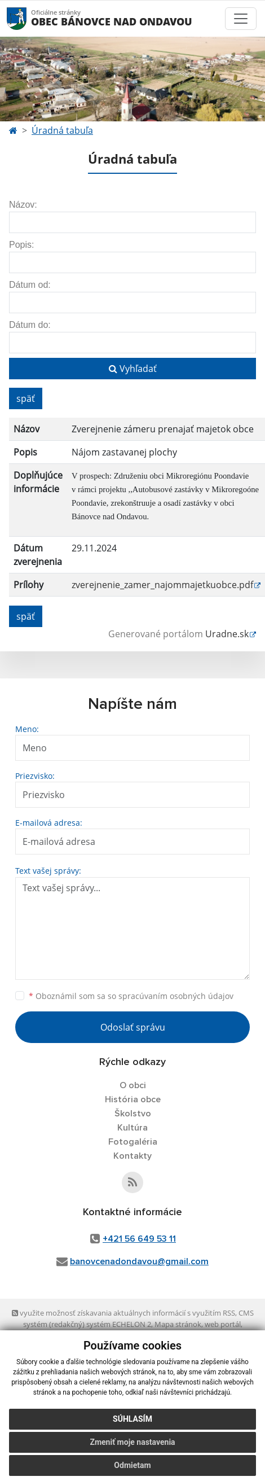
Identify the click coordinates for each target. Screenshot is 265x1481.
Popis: (21, 244)
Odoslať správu (132, 1027)
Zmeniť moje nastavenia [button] (132, 1442)
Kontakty (132, 1155)
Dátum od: (30, 285)
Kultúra (132, 1127)
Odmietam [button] (132, 1465)
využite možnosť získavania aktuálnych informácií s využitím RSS (123, 1313)
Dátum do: (30, 325)
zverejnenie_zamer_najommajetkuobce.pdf (162, 585)
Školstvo (132, 1113)
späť (25, 398)
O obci (133, 1085)
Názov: (23, 204)
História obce (133, 1099)
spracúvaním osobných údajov (175, 996)
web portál (223, 1324)
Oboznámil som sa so (131, 996)
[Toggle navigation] (241, 18)
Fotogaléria (132, 1141)
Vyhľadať (133, 368)
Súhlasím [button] (132, 1418)
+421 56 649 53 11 (139, 1238)
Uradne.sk (227, 634)
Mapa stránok (177, 1324)
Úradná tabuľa (62, 130)
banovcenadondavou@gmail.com (139, 1261)
